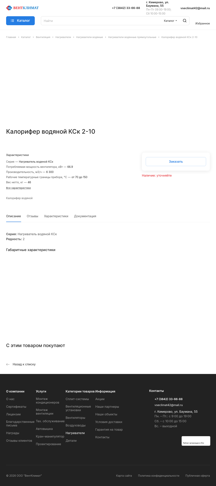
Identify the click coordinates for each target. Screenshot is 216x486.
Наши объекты (106, 414)
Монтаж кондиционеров (47, 400)
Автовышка (44, 429)
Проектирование (48, 444)
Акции (99, 399)
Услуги (41, 391)
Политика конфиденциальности (158, 475)
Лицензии (13, 414)
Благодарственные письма (20, 423)
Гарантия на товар (109, 429)
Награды (12, 433)
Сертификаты (16, 406)
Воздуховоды (76, 425)
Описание (13, 216)
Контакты (102, 437)
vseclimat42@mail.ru (195, 8)
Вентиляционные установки (78, 408)
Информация (105, 391)
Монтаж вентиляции (44, 411)
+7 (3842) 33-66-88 (126, 8)
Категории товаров (80, 391)
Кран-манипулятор (50, 436)
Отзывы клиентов (19, 440)
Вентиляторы (75, 418)
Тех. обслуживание (50, 421)
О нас (10, 399)
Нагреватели (75, 433)
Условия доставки (108, 422)
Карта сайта (124, 475)
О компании (15, 391)
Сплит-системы (77, 399)
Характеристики (56, 216)
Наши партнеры (107, 406)
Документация (85, 216)
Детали (71, 440)
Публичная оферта (197, 475)
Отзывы (32, 216)
